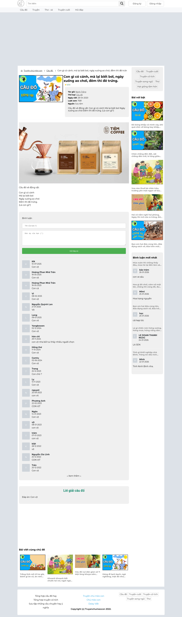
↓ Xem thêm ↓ (74, 478)
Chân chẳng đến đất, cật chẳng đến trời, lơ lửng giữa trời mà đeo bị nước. (146, 155)
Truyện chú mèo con (33, 70)
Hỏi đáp (79, 10)
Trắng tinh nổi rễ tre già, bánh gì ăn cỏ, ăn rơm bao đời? (32, 577)
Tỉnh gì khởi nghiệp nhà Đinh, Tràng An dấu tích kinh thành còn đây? (145, 353)
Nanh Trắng (81, 91)
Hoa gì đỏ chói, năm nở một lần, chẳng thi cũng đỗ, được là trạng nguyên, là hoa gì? (147, 285)
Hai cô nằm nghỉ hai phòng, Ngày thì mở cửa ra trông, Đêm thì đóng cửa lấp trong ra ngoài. (147, 216)
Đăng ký (137, 3)
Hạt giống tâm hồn (147, 86)
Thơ (157, 81)
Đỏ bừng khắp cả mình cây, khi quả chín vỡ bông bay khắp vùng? (147, 126)
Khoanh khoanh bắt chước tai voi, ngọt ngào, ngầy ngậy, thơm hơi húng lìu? (60, 581)
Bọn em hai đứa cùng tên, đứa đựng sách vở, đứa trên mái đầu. (147, 245)
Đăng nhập (155, 3)
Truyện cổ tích (147, 76)
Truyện (36, 10)
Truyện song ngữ (144, 81)
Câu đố (23, 10)
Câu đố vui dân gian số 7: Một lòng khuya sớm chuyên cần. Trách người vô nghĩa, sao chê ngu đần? (87, 575)
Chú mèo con (94, 602)
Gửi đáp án (74, 253)
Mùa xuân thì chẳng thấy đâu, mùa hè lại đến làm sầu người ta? (147, 264)
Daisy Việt (94, 606)
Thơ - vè (49, 10)
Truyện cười (64, 10)
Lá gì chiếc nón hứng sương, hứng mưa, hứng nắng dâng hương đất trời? (147, 329)
